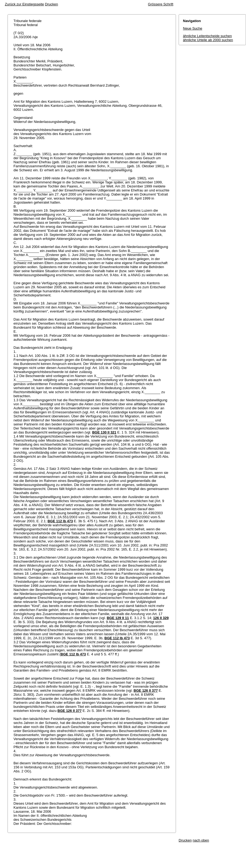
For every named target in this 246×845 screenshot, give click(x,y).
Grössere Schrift (160, 4)
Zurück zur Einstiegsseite (24, 4)
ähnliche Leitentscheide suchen (207, 36)
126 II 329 (161, 618)
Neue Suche (192, 28)
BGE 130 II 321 (104, 432)
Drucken (51, 4)
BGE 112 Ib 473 (60, 521)
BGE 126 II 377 (146, 690)
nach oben (201, 840)
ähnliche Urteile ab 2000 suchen (208, 40)
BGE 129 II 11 (118, 618)
